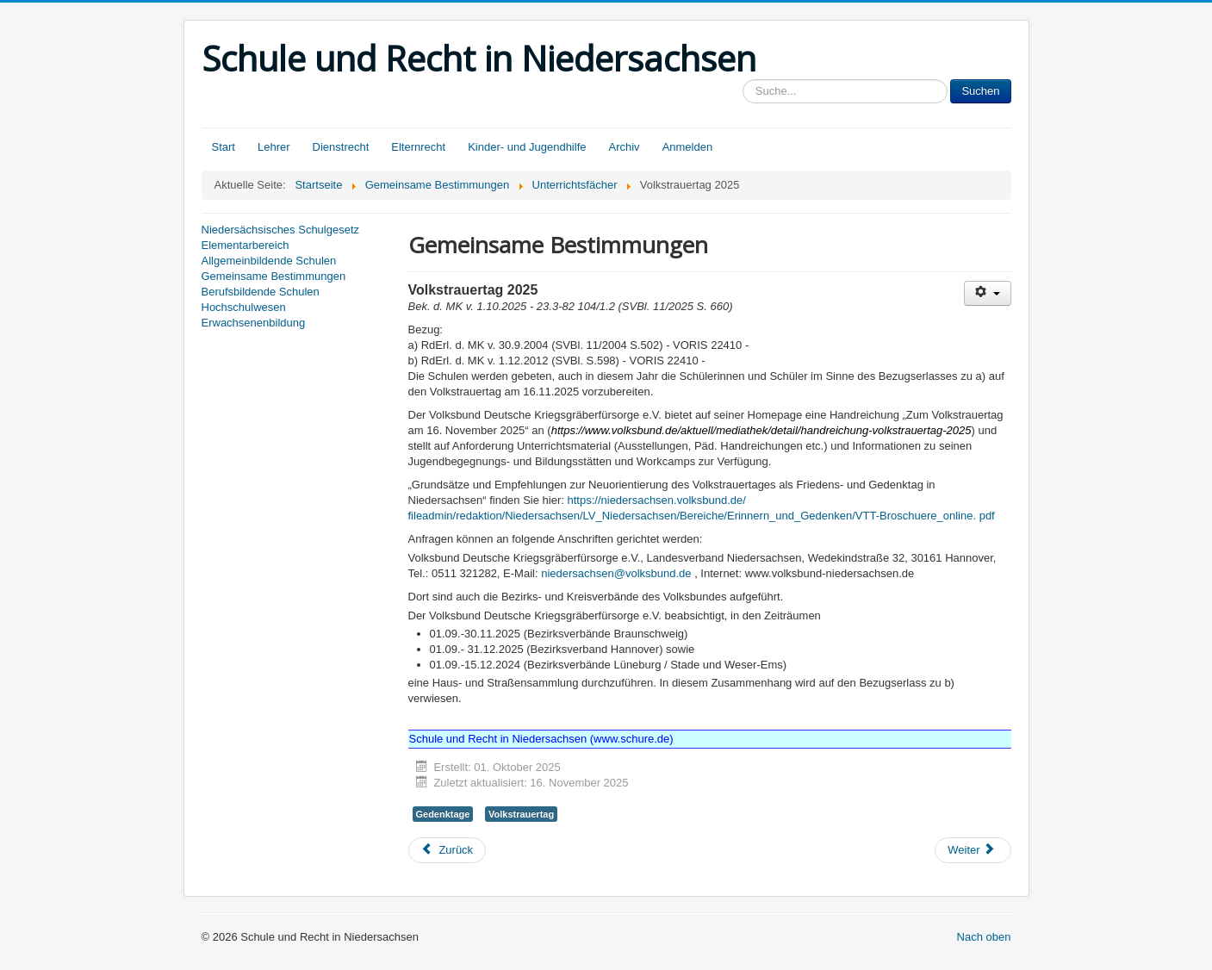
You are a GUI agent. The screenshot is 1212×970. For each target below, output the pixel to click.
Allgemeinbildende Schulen (269, 260)
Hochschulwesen (244, 307)
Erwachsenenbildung (254, 322)
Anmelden (687, 146)
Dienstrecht (341, 146)
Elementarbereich (245, 245)
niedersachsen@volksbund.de (616, 573)
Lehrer (274, 146)
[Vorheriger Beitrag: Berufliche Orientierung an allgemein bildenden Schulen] (447, 850)
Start (223, 146)
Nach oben (984, 936)
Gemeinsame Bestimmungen (274, 276)
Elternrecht (418, 146)
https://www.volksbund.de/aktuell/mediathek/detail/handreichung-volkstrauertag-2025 (761, 430)
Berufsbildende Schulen (261, 291)
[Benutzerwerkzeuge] (987, 293)
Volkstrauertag (521, 814)
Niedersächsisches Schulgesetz (281, 229)
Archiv (624, 146)
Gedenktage (443, 814)
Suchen (980, 90)
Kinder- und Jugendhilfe (527, 146)
